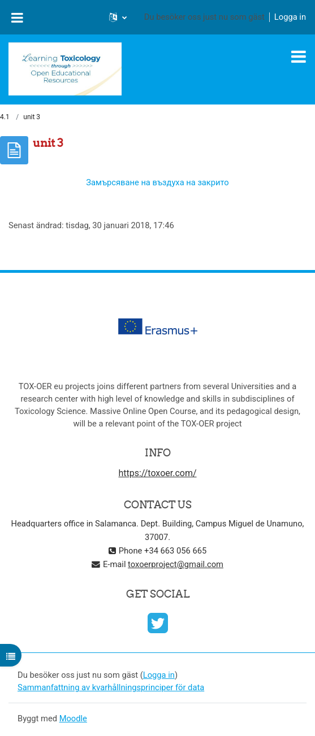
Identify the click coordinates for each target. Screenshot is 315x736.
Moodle (73, 718)
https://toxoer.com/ (157, 473)
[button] (118, 17)
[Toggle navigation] (299, 56)
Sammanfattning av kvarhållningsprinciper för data (111, 687)
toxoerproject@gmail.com (175, 564)
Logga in (290, 17)
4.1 (5, 117)
